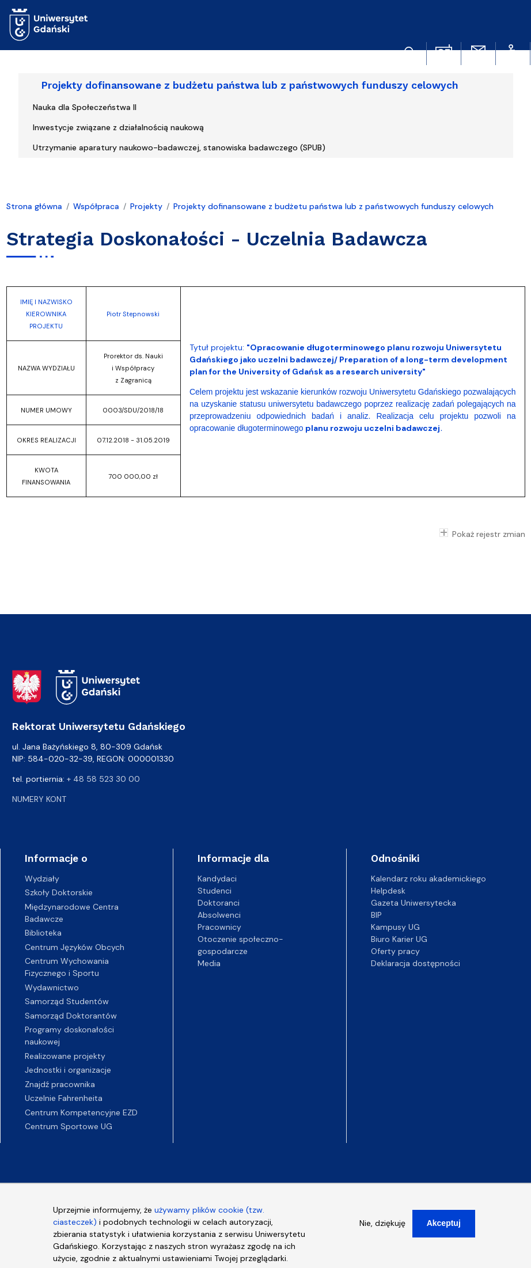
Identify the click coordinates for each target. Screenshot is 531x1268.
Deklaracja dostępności (415, 963)
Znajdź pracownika (60, 1084)
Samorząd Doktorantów (71, 1015)
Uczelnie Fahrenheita (64, 1098)
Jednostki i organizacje (68, 1070)
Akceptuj (444, 1228)
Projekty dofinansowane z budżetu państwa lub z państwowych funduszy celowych (249, 85)
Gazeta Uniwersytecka (413, 903)
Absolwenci (219, 915)
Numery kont (39, 799)
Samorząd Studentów (67, 1001)
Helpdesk (388, 890)
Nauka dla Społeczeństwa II (84, 107)
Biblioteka (43, 933)
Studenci (215, 890)
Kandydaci (217, 878)
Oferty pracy (395, 951)
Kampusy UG (395, 927)
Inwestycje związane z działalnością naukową (118, 127)
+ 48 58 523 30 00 (103, 779)
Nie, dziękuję (382, 1228)
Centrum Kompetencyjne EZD (81, 1112)
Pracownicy (219, 927)
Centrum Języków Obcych (74, 947)
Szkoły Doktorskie (59, 892)
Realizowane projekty (65, 1056)
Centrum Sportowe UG (68, 1126)
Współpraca (96, 206)
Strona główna (34, 206)
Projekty (146, 206)
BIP (376, 915)
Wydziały (42, 878)
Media (209, 963)
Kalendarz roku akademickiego (428, 878)
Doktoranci (219, 903)
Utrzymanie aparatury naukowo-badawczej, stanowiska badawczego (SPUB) (179, 147)
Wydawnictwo (52, 987)
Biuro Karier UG (399, 939)
